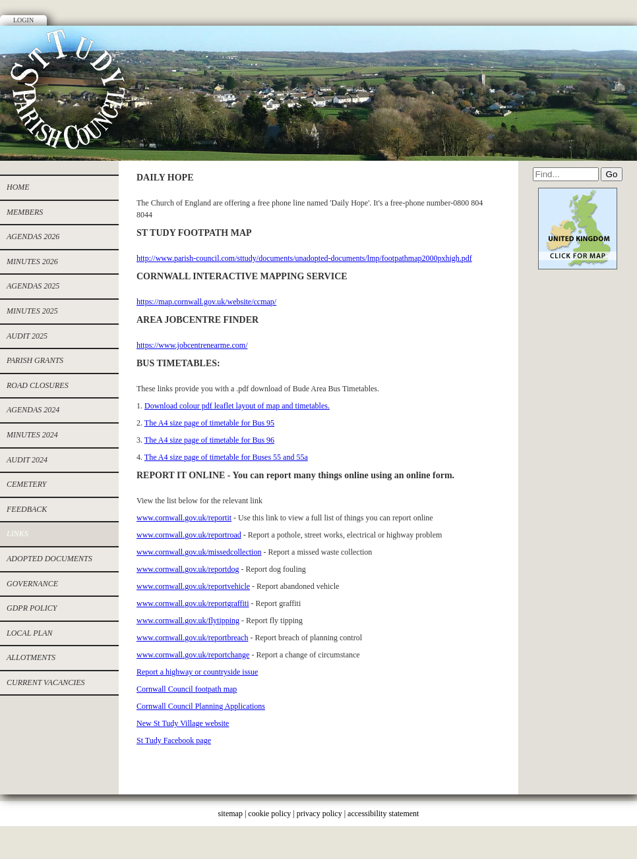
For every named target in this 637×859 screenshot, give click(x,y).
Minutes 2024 (32, 434)
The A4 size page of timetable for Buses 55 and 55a (226, 457)
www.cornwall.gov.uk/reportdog (187, 569)
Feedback (27, 509)
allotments (31, 657)
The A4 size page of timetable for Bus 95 (209, 423)
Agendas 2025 (33, 286)
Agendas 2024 (33, 409)
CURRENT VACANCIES (46, 682)
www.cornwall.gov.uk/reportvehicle (193, 586)
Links (17, 533)
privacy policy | (322, 813)
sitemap (230, 813)
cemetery (26, 484)
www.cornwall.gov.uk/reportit (183, 517)
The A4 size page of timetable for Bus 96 (209, 440)
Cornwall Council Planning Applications (200, 706)
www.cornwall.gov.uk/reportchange (192, 654)
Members (25, 212)
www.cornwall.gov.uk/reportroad (188, 535)
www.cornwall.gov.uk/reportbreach (192, 637)
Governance (32, 583)
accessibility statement (383, 813)
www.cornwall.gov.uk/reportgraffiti (192, 603)
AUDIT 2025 (27, 336)
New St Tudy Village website (182, 723)
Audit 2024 (27, 459)
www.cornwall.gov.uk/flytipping (187, 620)
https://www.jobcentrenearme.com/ (192, 345)
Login (23, 20)
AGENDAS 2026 (33, 236)
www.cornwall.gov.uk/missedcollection (198, 552)
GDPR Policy (32, 608)
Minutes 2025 (32, 311)
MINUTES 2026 (32, 261)
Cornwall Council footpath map (186, 689)
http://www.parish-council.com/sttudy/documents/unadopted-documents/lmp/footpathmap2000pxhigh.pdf (304, 258)
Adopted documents (49, 558)
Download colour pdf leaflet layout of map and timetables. (237, 405)
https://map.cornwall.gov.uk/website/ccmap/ (206, 301)
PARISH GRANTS (35, 360)
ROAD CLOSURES (38, 385)
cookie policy (269, 813)
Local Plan (29, 633)
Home (18, 187)
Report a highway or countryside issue (197, 672)
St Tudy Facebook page (173, 740)
